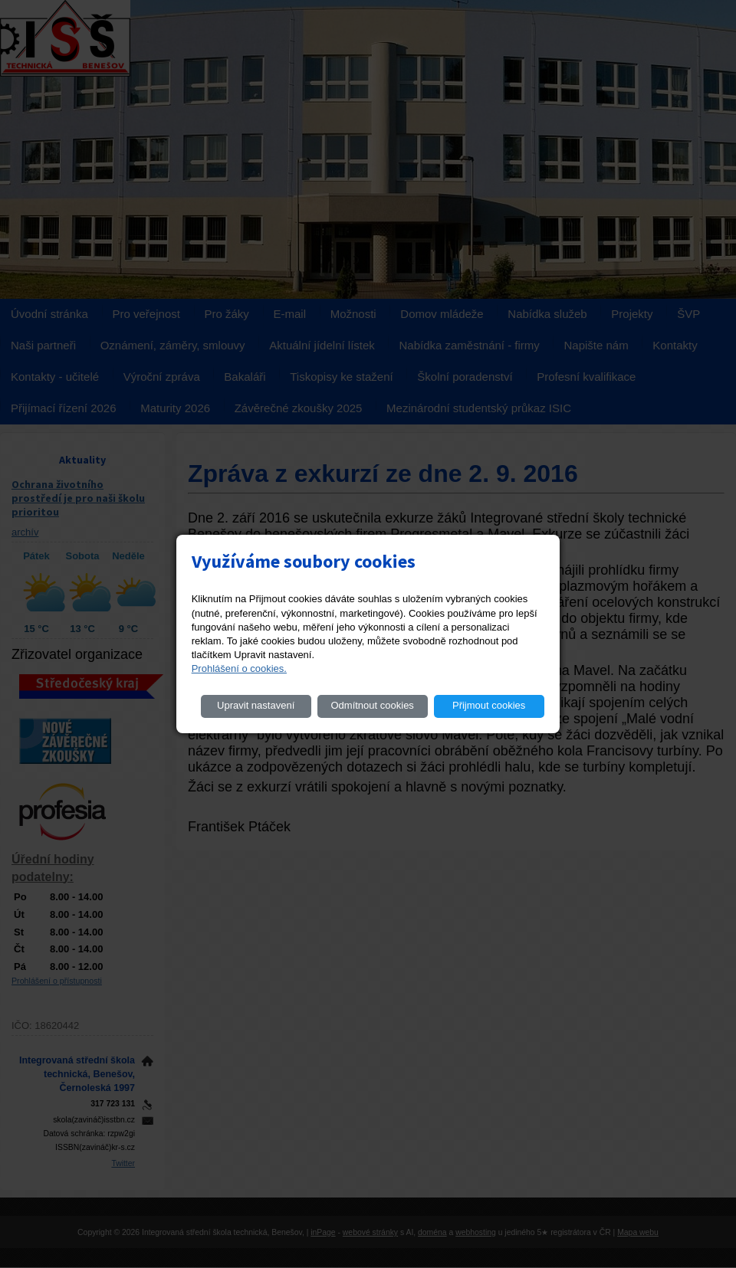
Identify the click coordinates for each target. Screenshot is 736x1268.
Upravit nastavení (255, 705)
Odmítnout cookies (371, 705)
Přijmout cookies (488, 705)
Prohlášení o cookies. (239, 668)
